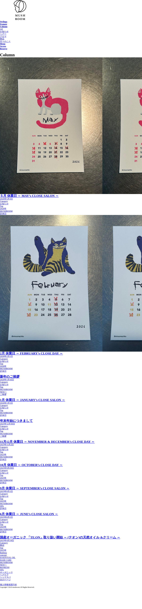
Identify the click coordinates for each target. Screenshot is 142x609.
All (1, 29)
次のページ (5, 580)
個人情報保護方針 (8, 585)
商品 (2, 39)
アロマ (3, 36)
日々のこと (5, 41)
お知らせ (4, 31)
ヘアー (3, 34)
